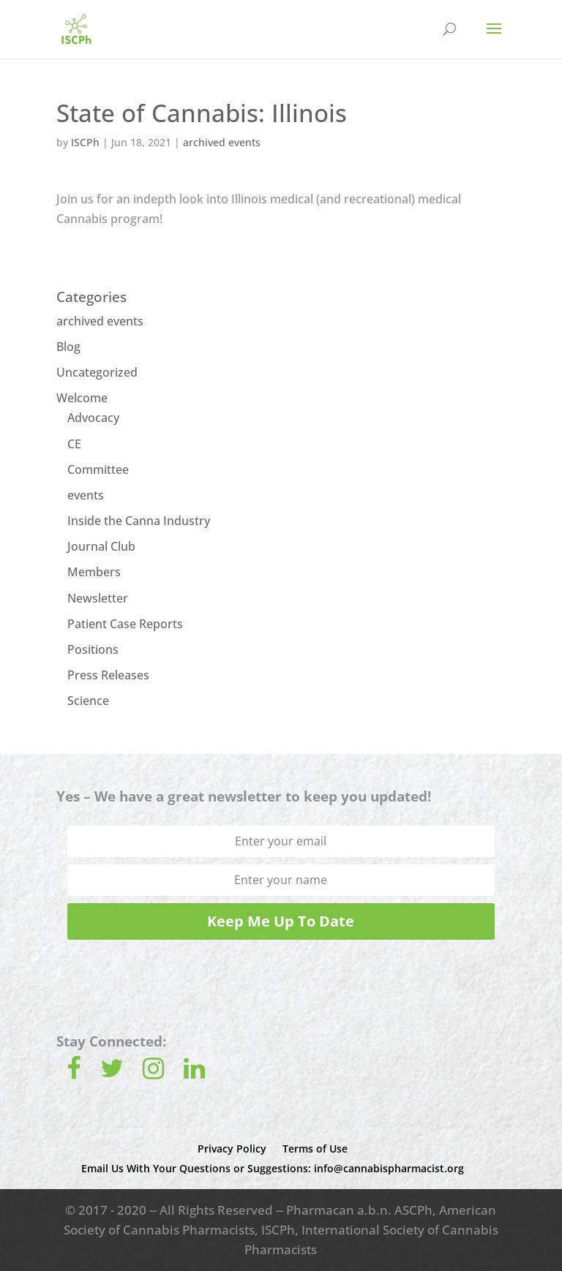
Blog (68, 347)
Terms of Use (315, 1148)
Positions (93, 649)
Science (88, 701)
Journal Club (101, 546)
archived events (222, 142)
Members (94, 572)
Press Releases (108, 675)
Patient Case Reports (125, 624)
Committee (98, 469)
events (85, 495)
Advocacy (93, 418)
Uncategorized (97, 372)
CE (74, 444)
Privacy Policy (232, 1148)
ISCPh (85, 142)
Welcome (82, 398)
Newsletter (97, 598)
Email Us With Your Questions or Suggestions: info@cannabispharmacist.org (272, 1168)
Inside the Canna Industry (138, 521)
